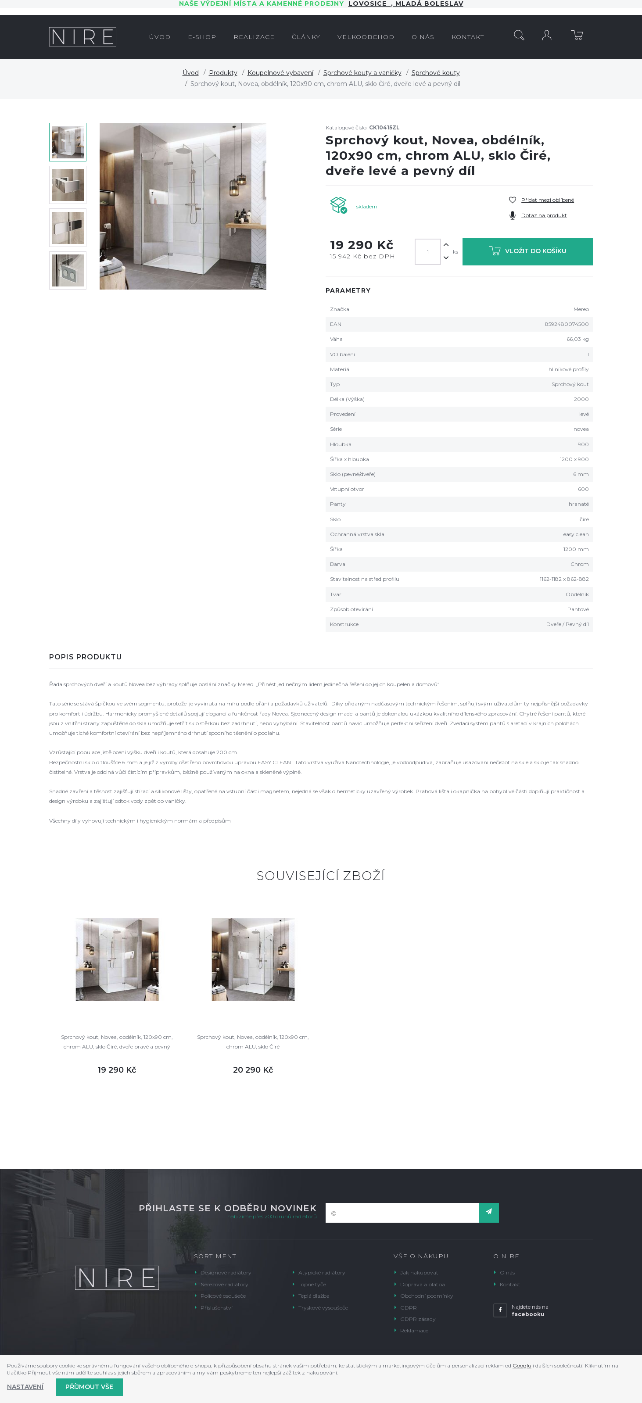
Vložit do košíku (528, 252)
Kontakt (510, 1284)
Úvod (191, 73)
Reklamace (414, 1330)
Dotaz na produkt (544, 215)
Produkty (223, 73)
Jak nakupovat (419, 1272)
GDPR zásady (418, 1319)
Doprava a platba (422, 1284)
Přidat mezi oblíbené (547, 200)
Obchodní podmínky (426, 1295)
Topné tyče (312, 1284)
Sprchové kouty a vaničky (362, 73)
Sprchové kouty (436, 73)
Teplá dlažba (314, 1295)
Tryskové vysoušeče (323, 1307)
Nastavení (25, 1387)
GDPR (408, 1307)
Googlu (522, 1365)
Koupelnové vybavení (280, 73)
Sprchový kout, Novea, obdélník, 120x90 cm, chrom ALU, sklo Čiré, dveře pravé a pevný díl (117, 1043)
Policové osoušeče (223, 1295)
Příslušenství (217, 1307)
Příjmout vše (89, 1387)
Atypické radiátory (321, 1272)
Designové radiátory (226, 1272)
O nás (507, 1272)
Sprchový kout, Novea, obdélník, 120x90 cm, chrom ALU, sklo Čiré (253, 1042)
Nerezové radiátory (224, 1284)
